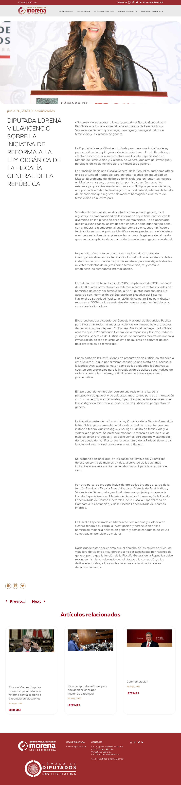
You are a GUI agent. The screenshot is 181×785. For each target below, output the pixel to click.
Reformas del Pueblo (104, 11)
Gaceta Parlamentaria (152, 11)
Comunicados (43, 111)
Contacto (122, 2)
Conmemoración (137, 681)
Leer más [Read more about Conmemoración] (133, 693)
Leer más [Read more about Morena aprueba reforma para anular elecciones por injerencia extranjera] (74, 705)
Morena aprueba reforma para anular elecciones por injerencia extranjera (87, 689)
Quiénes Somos (66, 11)
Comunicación (83, 11)
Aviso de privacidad (152, 2)
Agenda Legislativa (127, 11)
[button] (8, 586)
